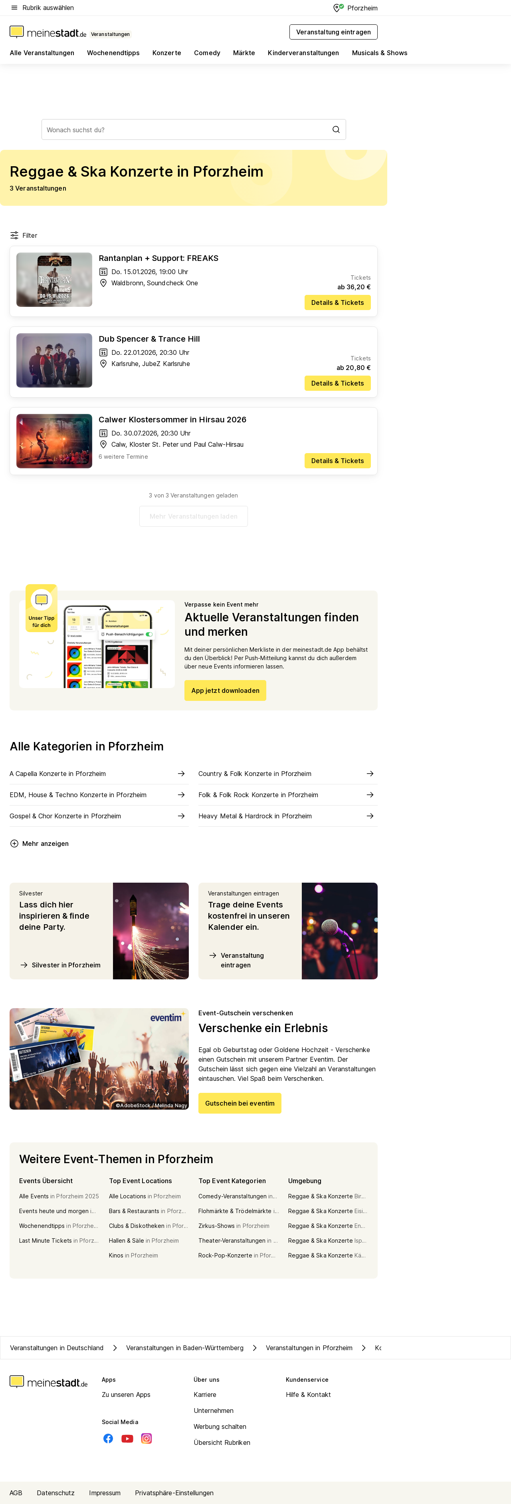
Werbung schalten (220, 1426)
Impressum (105, 1493)
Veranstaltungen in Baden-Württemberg (177, 1348)
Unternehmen (214, 1410)
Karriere (205, 1395)
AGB (16, 1493)
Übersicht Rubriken (222, 1442)
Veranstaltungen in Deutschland (57, 1348)
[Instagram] (146, 1438)
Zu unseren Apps (126, 1395)
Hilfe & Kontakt (308, 1395)
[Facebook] (108, 1438)
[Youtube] (127, 1438)
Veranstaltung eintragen (236, 960)
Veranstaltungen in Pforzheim (301, 1348)
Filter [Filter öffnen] (23, 235)
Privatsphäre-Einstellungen (174, 1493)
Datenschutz (56, 1493)
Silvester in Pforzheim (60, 965)
